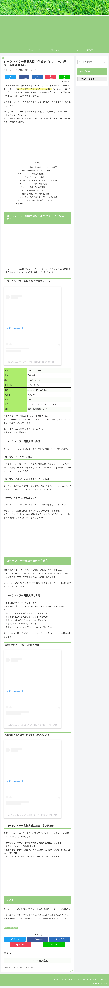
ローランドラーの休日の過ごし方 (34, 185)
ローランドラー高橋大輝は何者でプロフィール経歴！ (38, 167)
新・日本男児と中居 (11, 929)
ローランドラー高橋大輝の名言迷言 (31, 188)
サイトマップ (90, 981)
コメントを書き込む (37, 962)
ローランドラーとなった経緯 (33, 178)
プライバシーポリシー (65, 981)
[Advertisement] (54, 31)
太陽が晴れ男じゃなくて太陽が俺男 (35, 195)
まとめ (20, 205)
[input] (92, 62)
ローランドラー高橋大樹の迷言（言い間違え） (38, 202)
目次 (34, 162)
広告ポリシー (101, 981)
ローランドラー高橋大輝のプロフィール (35, 171)
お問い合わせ (79, 981)
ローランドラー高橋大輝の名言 (32, 191)
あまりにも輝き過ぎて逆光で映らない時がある (40, 198)
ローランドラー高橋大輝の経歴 (32, 174)
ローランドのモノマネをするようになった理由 (40, 181)
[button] (104, 62)
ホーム (53, 981)
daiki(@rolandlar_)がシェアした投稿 (20, 364)
